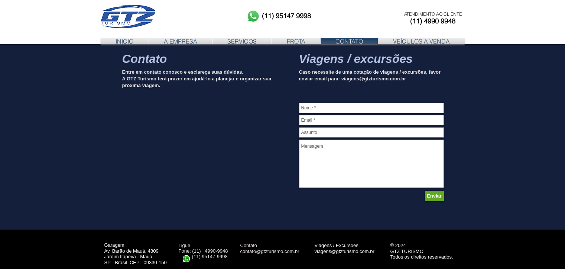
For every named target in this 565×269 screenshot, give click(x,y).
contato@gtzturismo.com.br (269, 251)
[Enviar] (434, 196)
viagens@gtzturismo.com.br (373, 78)
